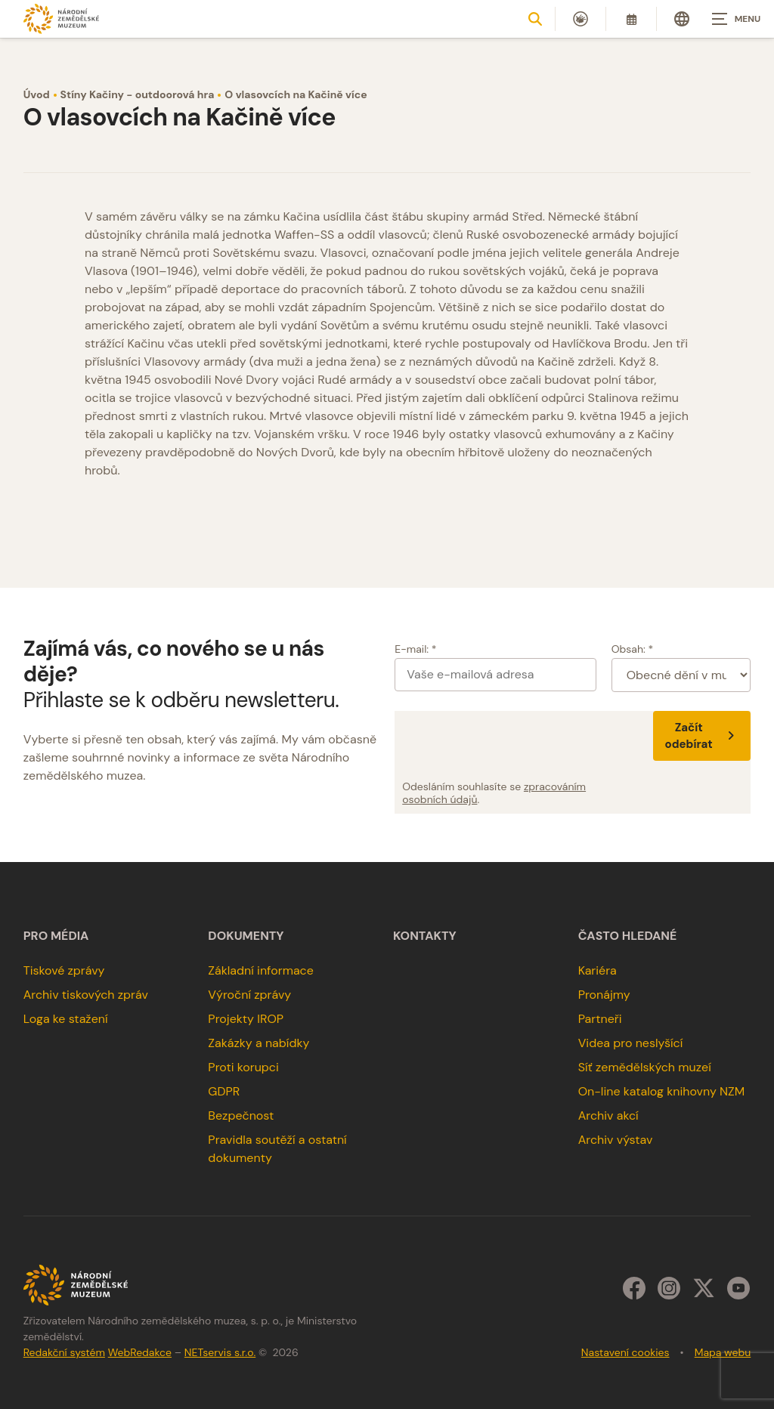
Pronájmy (604, 995)
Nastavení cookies (625, 1352)
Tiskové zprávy (64, 970)
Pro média (56, 936)
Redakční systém (64, 1352)
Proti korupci (243, 1067)
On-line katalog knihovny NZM (661, 1091)
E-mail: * (415, 649)
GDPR (224, 1091)
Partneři (600, 1019)
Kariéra (597, 970)
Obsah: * (632, 649)
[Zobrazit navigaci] (736, 19)
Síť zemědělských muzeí (644, 1067)
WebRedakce (140, 1352)
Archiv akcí (608, 1115)
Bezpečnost (241, 1115)
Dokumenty (245, 936)
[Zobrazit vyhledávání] (535, 19)
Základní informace (261, 970)
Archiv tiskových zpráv (85, 995)
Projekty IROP (245, 1019)
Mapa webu (723, 1352)
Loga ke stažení (65, 1019)
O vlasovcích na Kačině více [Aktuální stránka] (295, 94)
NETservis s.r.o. (219, 1352)
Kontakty (425, 936)
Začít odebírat (702, 736)
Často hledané (627, 936)
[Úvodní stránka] (61, 18)
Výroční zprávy (249, 995)
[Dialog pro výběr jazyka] (682, 18)
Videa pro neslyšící (630, 1043)
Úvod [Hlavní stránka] (36, 94)
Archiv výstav (615, 1140)
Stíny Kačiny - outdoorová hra (137, 94)
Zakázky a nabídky (258, 1043)
